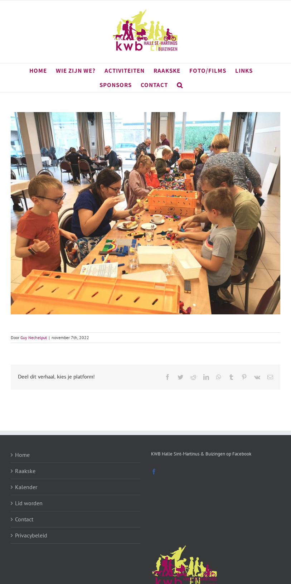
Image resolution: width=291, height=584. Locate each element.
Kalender (26, 487)
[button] (180, 85)
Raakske (25, 470)
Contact (24, 519)
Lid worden (29, 503)
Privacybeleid (31, 535)
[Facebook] (154, 471)
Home (22, 454)
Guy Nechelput (33, 337)
